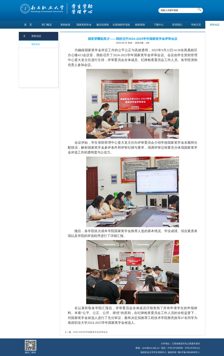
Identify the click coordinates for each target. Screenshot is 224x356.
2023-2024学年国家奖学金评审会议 (90, 332)
